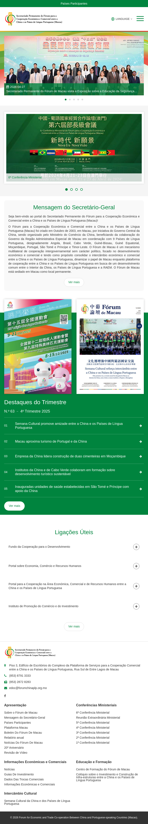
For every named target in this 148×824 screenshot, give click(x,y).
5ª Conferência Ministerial (92, 722)
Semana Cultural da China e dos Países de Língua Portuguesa (37, 802)
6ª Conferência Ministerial (25, 177)
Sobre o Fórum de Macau (20, 712)
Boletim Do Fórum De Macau (23, 732)
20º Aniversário (14, 747)
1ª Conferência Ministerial (92, 742)
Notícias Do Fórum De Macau (23, 742)
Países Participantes (74, 3)
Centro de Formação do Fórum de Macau (103, 769)
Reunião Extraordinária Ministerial (98, 717)
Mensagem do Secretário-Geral (24, 717)
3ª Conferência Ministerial (92, 732)
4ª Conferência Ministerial (92, 727)
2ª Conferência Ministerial (92, 737)
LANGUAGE (121, 19)
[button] (140, 18)
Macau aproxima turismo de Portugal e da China (51, 441)
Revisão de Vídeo (15, 752)
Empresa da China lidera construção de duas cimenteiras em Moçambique (70, 456)
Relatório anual (14, 737)
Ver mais (74, 282)
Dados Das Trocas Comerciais (24, 779)
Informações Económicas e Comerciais (29, 784)
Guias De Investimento (19, 774)
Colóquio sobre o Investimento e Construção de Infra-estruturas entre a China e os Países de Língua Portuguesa (107, 777)
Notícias (9, 769)
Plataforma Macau (16, 727)
